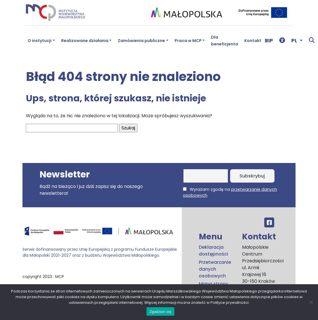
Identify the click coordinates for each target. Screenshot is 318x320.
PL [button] (294, 40)
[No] (311, 302)
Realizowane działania (84, 40)
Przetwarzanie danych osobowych (215, 269)
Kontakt (252, 40)
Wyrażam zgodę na (230, 192)
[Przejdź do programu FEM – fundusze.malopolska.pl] (99, 233)
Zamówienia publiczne (141, 40)
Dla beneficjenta (224, 40)
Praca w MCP (188, 40)
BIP (269, 40)
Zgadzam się (160, 311)
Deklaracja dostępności (213, 250)
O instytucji (39, 40)
